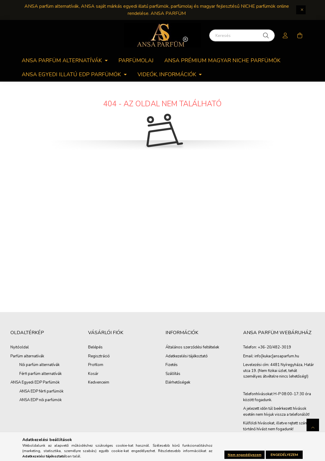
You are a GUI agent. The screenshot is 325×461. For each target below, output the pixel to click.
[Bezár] (301, 9)
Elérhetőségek (177, 382)
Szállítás (172, 374)
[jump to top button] (313, 425)
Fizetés (171, 365)
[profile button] (285, 35)
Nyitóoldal (19, 347)
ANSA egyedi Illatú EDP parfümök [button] (72, 74)
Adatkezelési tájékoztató (186, 356)
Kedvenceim (98, 382)
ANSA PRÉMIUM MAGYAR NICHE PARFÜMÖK (222, 60)
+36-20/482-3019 (274, 347)
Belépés (95, 347)
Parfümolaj (136, 60)
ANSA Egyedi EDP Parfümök (35, 382)
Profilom (95, 365)
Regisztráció (99, 356)
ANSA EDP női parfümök (40, 400)
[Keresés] (242, 35)
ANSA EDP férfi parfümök (41, 391)
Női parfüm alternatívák (39, 364)
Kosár (93, 374)
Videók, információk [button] (168, 74)
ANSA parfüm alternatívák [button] (62, 60)
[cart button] (300, 35)
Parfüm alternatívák (27, 356)
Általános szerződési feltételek (192, 347)
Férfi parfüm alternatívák (40, 373)
